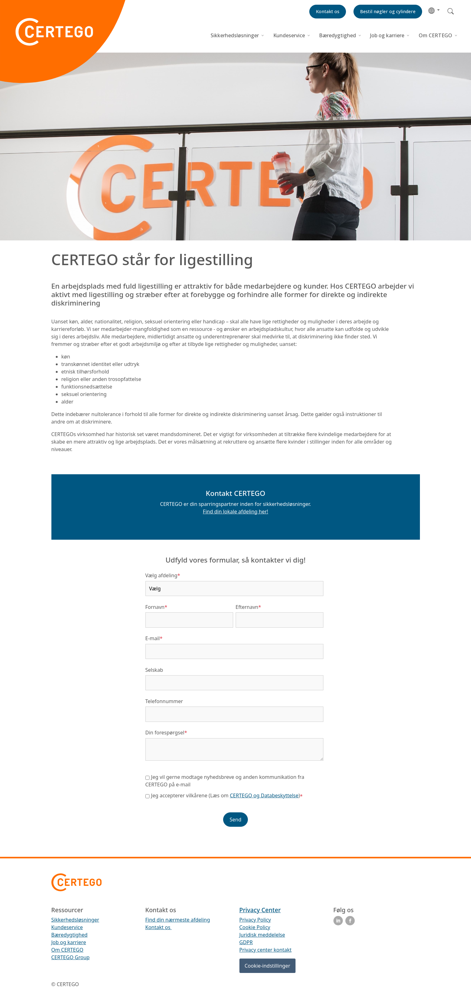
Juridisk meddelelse (262, 934)
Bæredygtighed (337, 35)
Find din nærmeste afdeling (177, 919)
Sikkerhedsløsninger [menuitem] (75, 919)
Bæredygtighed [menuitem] (69, 934)
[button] (434, 10)
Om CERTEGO (436, 35)
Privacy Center (260, 910)
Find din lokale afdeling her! (235, 511)
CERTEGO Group (70, 957)
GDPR (246, 942)
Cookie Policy (254, 927)
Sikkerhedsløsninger (235, 35)
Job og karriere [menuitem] (68, 942)
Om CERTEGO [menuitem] (67, 949)
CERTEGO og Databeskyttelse (264, 795)
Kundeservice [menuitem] (67, 927)
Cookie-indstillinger (267, 965)
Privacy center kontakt (265, 949)
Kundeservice (289, 35)
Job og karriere (387, 35)
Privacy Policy (255, 919)
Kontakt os (158, 927)
